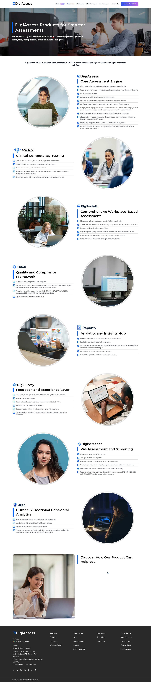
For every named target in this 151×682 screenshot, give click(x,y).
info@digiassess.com (21, 648)
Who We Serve (91, 4)
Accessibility (125, 649)
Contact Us (101, 641)
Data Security (126, 637)
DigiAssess (34, 679)
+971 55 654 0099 (21, 642)
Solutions (70, 4)
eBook (76, 645)
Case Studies (78, 641)
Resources (103, 4)
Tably (60, 4)
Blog (75, 637)
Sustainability (79, 649)
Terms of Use (125, 645)
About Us (115, 4)
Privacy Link (125, 641)
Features (80, 4)
